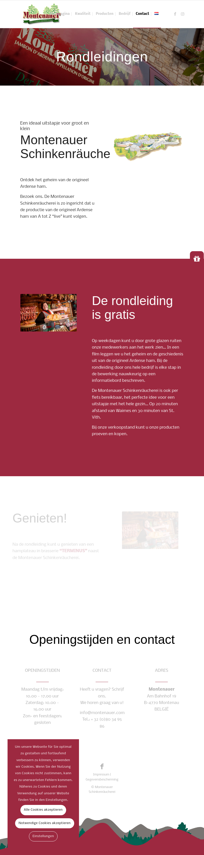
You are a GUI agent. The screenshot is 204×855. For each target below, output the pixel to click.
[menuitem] (59, 14)
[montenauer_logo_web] (42, 14)
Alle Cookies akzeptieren (43, 809)
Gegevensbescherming (102, 779)
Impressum (101, 774)
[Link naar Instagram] (182, 14)
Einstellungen (43, 836)
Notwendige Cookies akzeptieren (45, 823)
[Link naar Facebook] (175, 14)
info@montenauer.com (102, 713)
